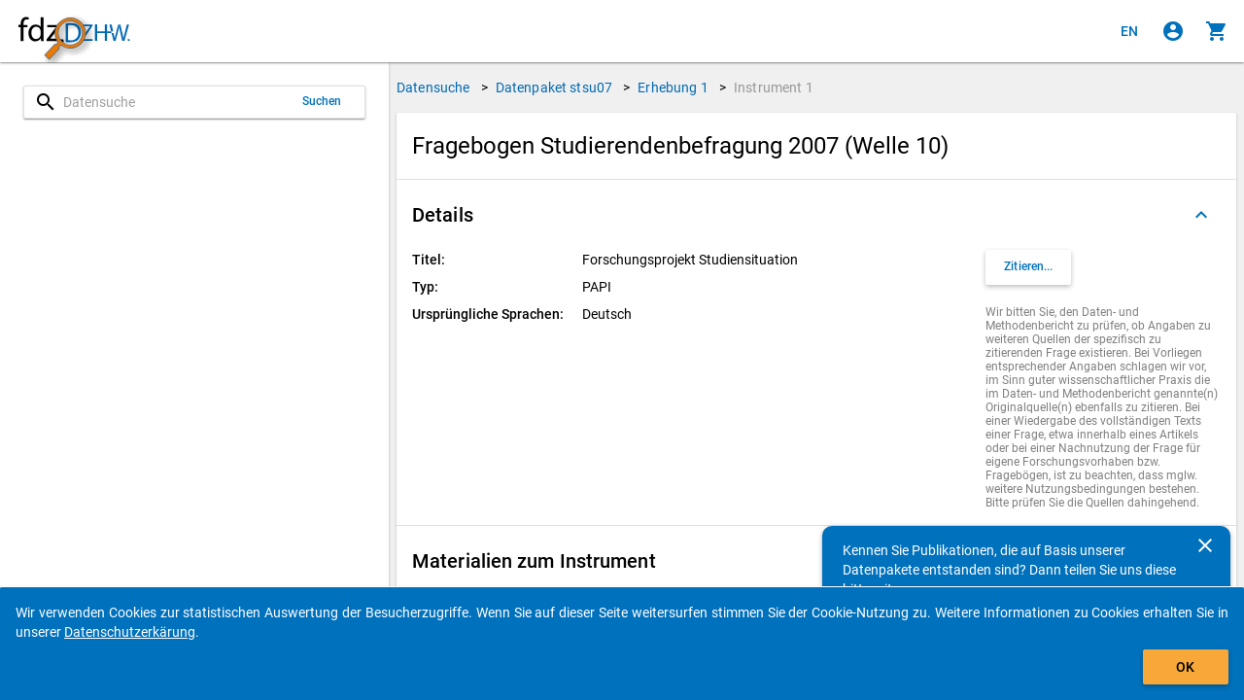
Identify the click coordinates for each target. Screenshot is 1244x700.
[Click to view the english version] (1129, 31)
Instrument (773, 87)
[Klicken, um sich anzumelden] (1173, 31)
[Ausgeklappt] (1201, 214)
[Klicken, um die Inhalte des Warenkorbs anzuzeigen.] (1216, 31)
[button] (816, 214)
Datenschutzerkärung (129, 632)
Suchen (322, 101)
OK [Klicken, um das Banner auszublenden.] (1185, 667)
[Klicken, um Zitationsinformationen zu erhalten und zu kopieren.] (1028, 267)
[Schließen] (1205, 545)
